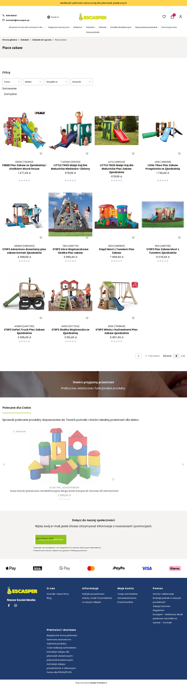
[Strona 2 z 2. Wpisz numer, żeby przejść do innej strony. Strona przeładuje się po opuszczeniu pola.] (176, 356)
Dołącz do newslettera (50, 539)
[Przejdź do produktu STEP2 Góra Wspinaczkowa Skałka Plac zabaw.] (70, 214)
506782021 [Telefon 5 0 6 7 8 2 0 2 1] (11, 15)
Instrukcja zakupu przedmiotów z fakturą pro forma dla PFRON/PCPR (61, 668)
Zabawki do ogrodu (42, 40)
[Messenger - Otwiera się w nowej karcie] (15, 605)
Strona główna (9, 40)
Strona (167, 355)
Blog (49, 598)
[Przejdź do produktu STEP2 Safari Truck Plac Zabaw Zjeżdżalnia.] (24, 294)
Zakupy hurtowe (161, 606)
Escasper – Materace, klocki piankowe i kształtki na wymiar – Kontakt (168, 618)
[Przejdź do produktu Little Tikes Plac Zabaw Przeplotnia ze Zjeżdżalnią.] (163, 130)
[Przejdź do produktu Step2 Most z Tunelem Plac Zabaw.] (116, 214)
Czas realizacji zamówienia (61, 647)
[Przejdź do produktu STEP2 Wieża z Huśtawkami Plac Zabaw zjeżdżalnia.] (116, 294)
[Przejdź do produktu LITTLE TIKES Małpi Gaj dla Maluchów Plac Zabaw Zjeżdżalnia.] (116, 130)
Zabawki (24, 40)
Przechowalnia (125, 602)
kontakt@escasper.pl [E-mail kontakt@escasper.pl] (17, 20)
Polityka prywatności (93, 593)
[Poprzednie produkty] (152, 356)
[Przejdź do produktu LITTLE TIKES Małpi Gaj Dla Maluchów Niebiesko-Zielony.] (70, 130)
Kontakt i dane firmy (58, 593)
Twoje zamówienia (127, 593)
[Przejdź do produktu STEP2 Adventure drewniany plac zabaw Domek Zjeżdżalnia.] (24, 214)
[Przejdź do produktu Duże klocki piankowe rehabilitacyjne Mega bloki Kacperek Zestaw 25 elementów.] (64, 456)
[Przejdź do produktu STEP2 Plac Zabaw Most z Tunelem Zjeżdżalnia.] (163, 214)
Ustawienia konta (126, 598)
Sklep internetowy (90, 683)
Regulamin (158, 610)
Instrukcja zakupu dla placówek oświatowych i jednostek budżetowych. (60, 655)
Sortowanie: (9, 88)
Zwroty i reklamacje (163, 593)
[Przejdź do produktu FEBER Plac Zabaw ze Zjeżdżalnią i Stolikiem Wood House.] (24, 130)
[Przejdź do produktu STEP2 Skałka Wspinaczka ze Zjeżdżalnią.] (70, 294)
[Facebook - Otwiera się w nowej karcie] (9, 605)
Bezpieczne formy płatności (62, 635)
